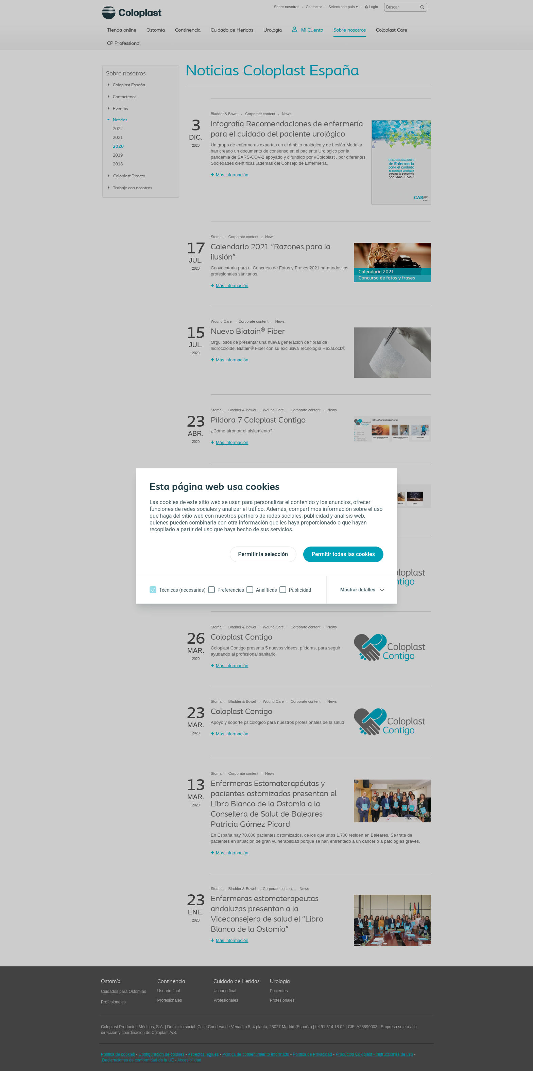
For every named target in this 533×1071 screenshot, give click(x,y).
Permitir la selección (263, 554)
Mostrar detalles (357, 589)
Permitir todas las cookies (343, 554)
